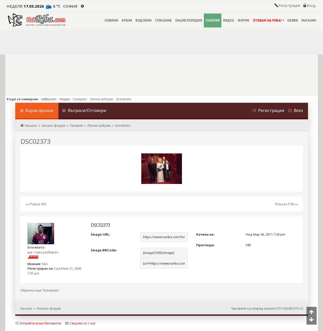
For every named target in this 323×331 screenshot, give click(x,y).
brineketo (36, 247)
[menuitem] (84, 111)
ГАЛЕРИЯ (213, 20)
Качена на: (205, 234)
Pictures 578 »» (286, 204)
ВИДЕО (228, 20)
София (70, 6)
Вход (311, 6)
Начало (26, 308)
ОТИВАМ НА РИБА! (268, 20)
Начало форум (49, 308)
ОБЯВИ (292, 20)
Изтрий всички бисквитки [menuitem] (38, 323)
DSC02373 (35, 141)
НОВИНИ (111, 20)
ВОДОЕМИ (143, 20)
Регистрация (289, 6)
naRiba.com (48, 99)
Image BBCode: (104, 250)
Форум (64, 99)
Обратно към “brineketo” (40, 290)
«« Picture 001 (36, 204)
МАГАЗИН (308, 20)
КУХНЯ (127, 20)
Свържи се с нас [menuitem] (80, 323)
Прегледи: (205, 245)
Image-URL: (100, 234)
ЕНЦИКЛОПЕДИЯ (188, 20)
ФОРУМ (243, 20)
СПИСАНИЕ (163, 20)
